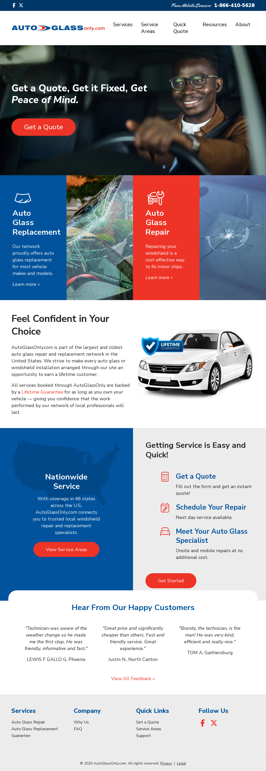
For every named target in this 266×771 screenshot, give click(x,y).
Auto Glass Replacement (34, 729)
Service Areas (149, 28)
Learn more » (26, 284)
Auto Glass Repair (28, 722)
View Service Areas (66, 549)
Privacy (166, 763)
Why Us (81, 722)
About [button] (242, 24)
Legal (181, 763)
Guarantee (20, 736)
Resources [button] (215, 24)
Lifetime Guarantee (42, 392)
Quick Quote (180, 28)
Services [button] (123, 24)
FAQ (78, 729)
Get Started (171, 581)
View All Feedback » (133, 678)
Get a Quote (43, 127)
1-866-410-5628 (234, 5)
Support (143, 736)
